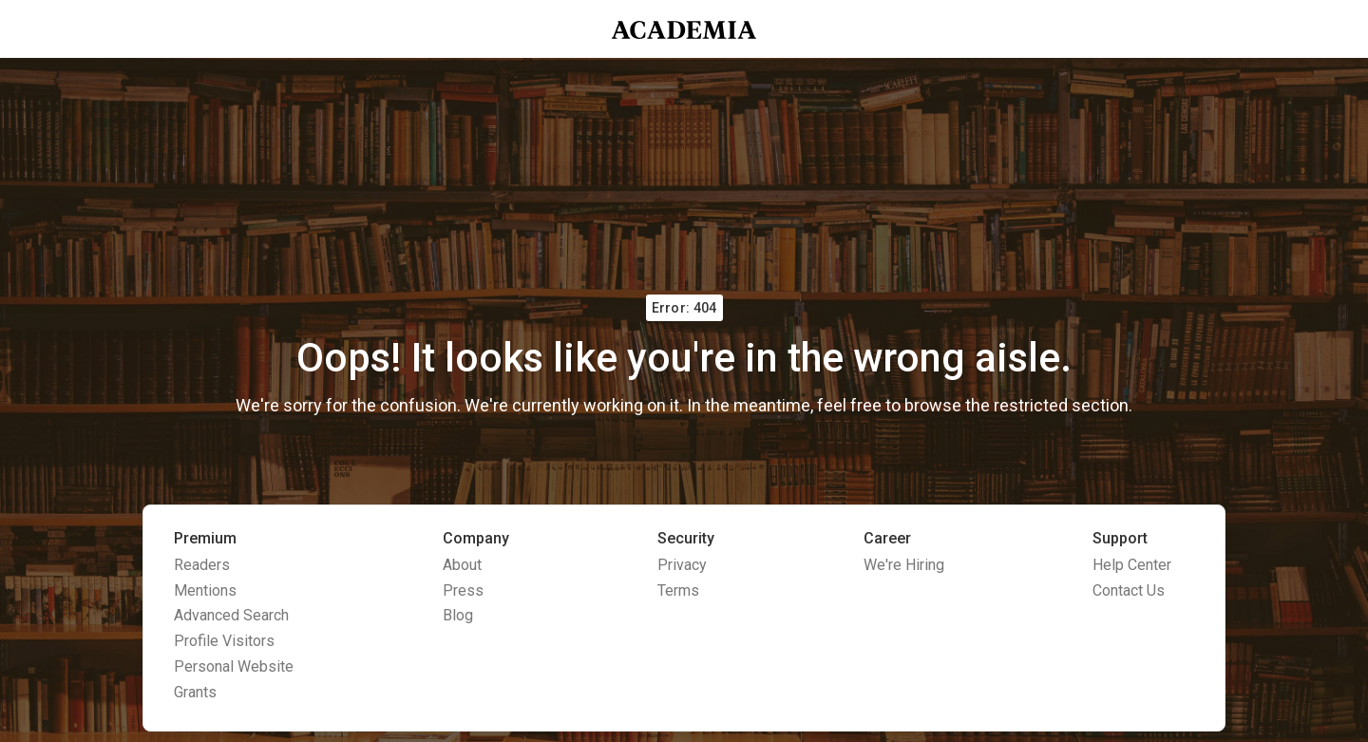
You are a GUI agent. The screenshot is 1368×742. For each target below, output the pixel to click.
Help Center (1131, 565)
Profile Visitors (224, 641)
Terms (678, 590)
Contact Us (1128, 590)
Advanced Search (231, 615)
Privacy (682, 565)
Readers (202, 565)
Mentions (205, 590)
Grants (195, 692)
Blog (458, 615)
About (462, 565)
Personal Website (234, 666)
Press (463, 590)
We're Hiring (904, 565)
